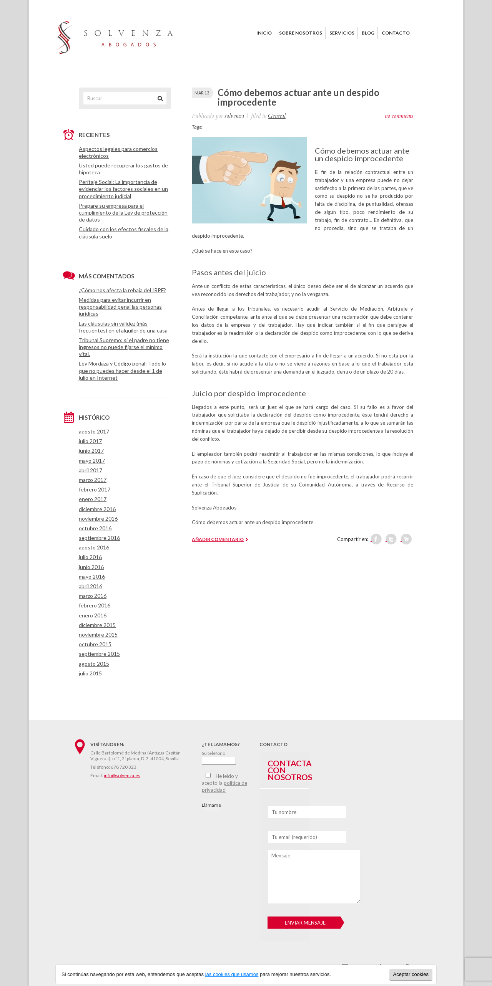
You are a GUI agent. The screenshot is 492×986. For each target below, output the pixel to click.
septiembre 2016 (99, 537)
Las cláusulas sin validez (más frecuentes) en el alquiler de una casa (123, 327)
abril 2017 (90, 470)
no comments (399, 116)
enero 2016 (92, 615)
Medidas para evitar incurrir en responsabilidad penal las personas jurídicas (120, 306)
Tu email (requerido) (294, 837)
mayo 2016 (92, 576)
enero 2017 (92, 499)
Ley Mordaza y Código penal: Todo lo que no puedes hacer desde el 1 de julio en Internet (122, 370)
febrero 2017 (94, 489)
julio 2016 (90, 557)
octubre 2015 (95, 644)
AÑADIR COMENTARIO (218, 539)
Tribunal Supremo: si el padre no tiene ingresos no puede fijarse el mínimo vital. (124, 347)
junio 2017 (91, 450)
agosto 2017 (94, 431)
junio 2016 (91, 567)
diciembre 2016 (97, 509)
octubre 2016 (95, 528)
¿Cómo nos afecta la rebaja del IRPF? (122, 290)
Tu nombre (284, 812)
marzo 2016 (92, 595)
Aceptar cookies (411, 974)
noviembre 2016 (98, 518)
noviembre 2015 (98, 634)
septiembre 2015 (99, 653)
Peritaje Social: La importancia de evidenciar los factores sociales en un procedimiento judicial (123, 189)
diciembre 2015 (97, 625)
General (277, 116)
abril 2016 (90, 586)
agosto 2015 (94, 663)
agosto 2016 (94, 547)
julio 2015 (90, 673)
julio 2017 (90, 441)
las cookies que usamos (232, 974)
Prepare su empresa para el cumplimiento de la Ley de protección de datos (123, 212)
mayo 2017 (92, 460)
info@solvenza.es (122, 775)
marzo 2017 (92, 479)
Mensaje (280, 855)
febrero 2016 (94, 605)
